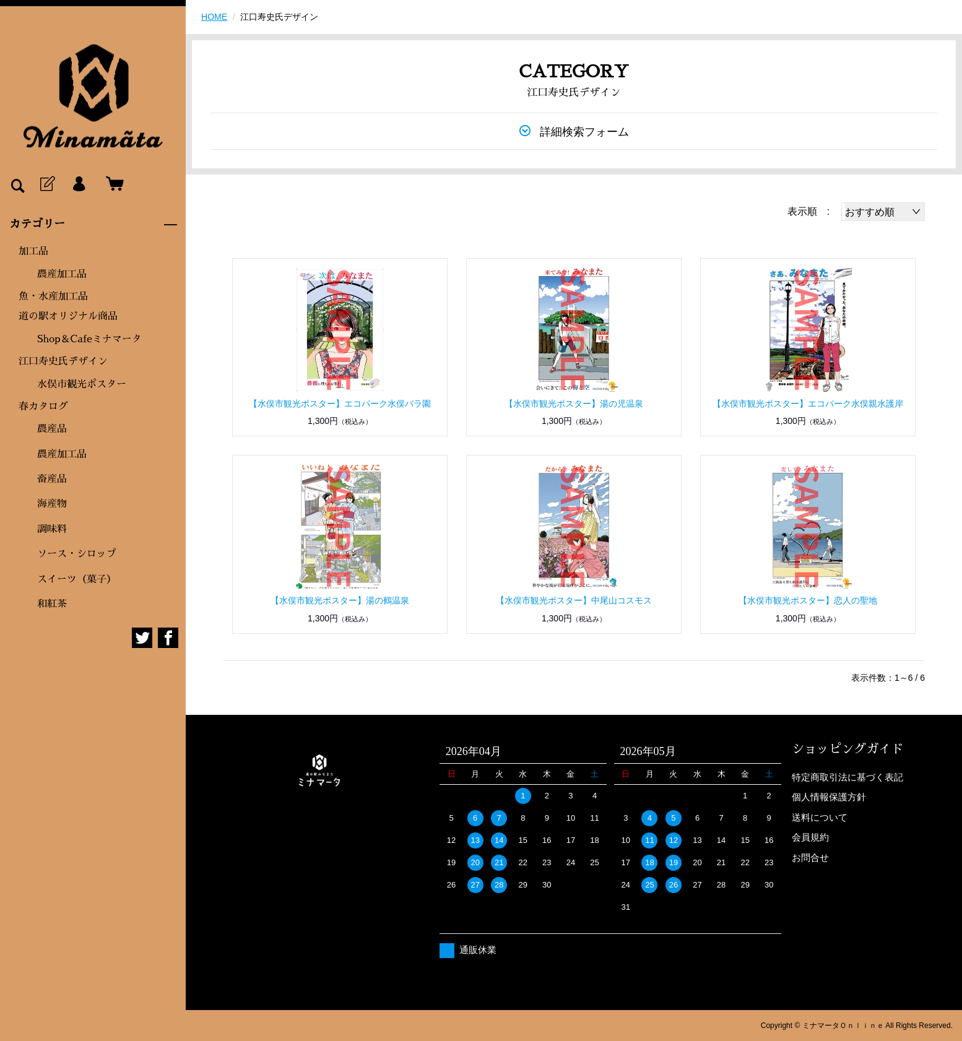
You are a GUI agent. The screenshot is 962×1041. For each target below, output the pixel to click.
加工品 (33, 251)
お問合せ (810, 857)
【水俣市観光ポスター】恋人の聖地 (808, 600)
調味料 (52, 529)
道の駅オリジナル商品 (68, 316)
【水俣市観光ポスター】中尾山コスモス (574, 600)
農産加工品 (62, 274)
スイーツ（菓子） (76, 579)
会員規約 (810, 837)
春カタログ (43, 407)
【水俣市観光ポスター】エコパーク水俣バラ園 (340, 403)
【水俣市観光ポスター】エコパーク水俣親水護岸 (808, 403)
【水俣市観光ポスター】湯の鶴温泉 (340, 600)
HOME (214, 17)
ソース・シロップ (76, 554)
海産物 (52, 504)
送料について (819, 817)
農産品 (52, 429)
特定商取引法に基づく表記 (847, 777)
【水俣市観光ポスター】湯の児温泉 (574, 403)
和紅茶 (52, 604)
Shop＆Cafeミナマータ (89, 339)
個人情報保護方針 (829, 797)
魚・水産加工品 (53, 296)
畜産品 (52, 479)
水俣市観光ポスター (81, 384)
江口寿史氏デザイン (63, 361)
